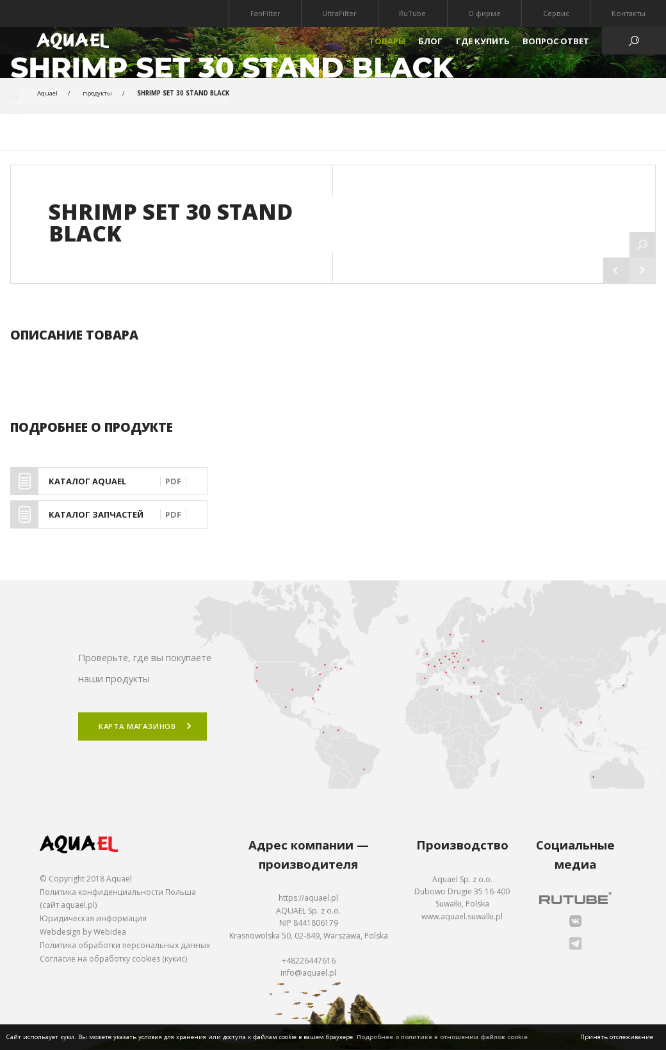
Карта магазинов (137, 727)
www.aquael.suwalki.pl (462, 916)
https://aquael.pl (308, 898)
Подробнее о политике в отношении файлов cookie (442, 1037)
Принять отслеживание (616, 1037)
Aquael (47, 93)
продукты (97, 93)
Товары (387, 41)
